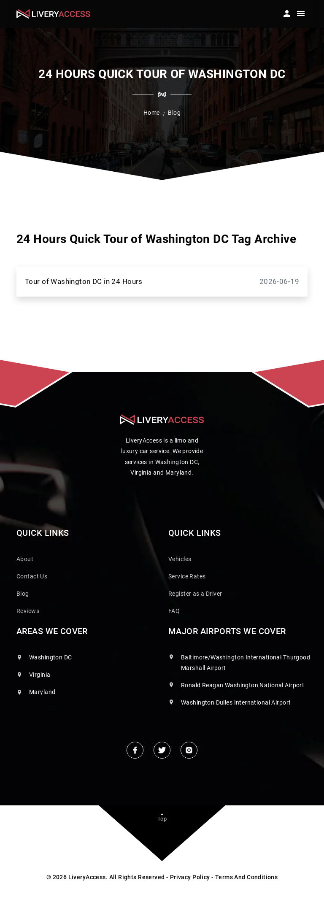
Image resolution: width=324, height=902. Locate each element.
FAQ (174, 611)
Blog (22, 593)
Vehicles (179, 559)
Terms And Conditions (246, 877)
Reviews (27, 611)
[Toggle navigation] (301, 15)
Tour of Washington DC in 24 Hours (162, 281)
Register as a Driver (195, 593)
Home (151, 112)
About (24, 559)
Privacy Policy (190, 877)
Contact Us (31, 576)
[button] (286, 11)
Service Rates (186, 576)
